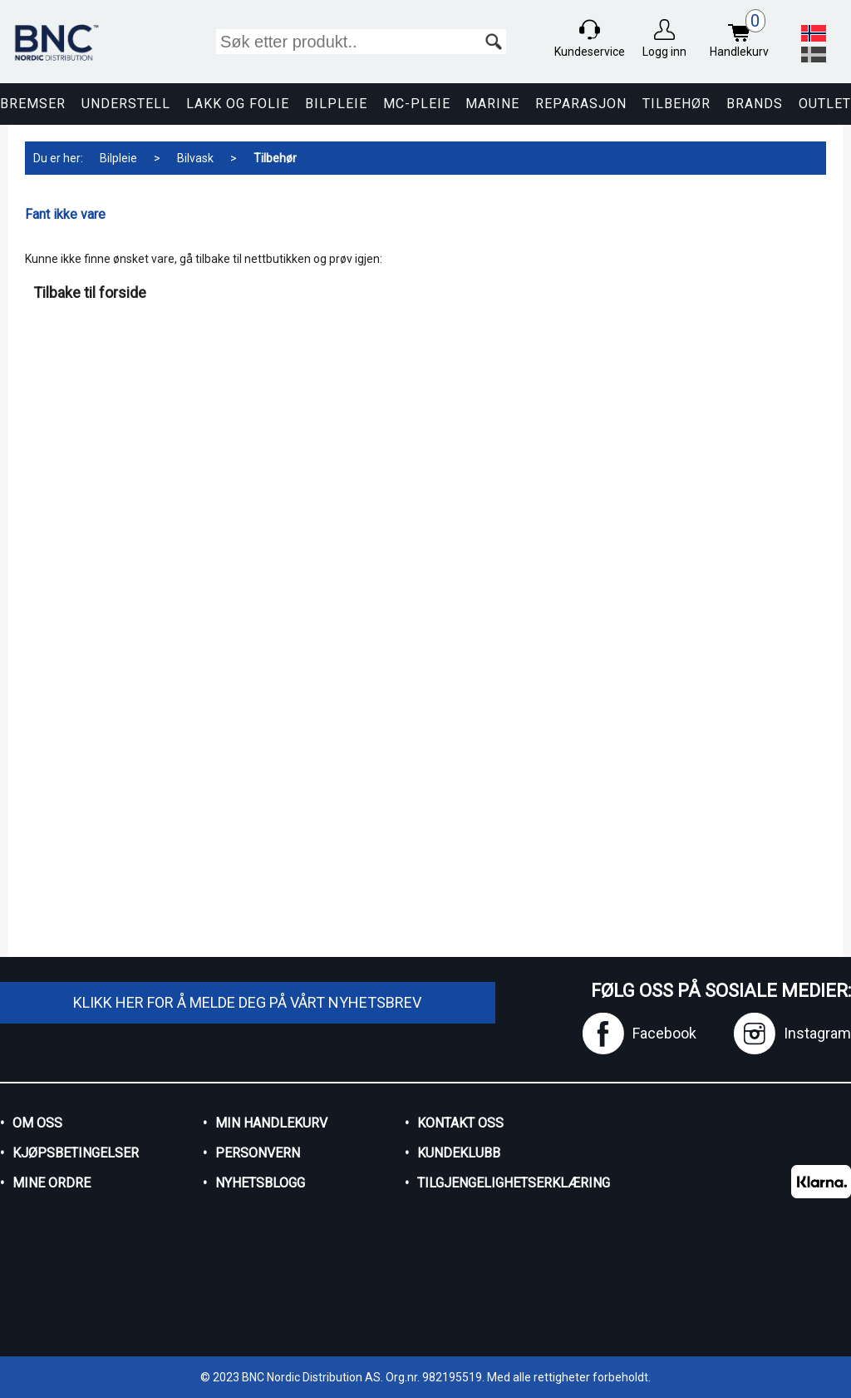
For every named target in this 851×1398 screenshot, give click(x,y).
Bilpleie (336, 104)
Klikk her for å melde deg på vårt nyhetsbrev (247, 1002)
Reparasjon (581, 104)
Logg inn (664, 51)
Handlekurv (743, 35)
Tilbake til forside (89, 292)
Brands (754, 104)
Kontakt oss (460, 1123)
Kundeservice (589, 51)
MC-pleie (416, 104)
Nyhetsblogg (260, 1183)
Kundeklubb (458, 1153)
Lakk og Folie (237, 104)
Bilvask (195, 158)
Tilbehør (676, 104)
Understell (125, 104)
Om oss (37, 1123)
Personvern (257, 1153)
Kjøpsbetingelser (75, 1153)
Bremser (33, 104)
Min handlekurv (271, 1123)
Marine (492, 104)
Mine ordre (51, 1183)
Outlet (825, 104)
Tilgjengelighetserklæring (500, 1183)
